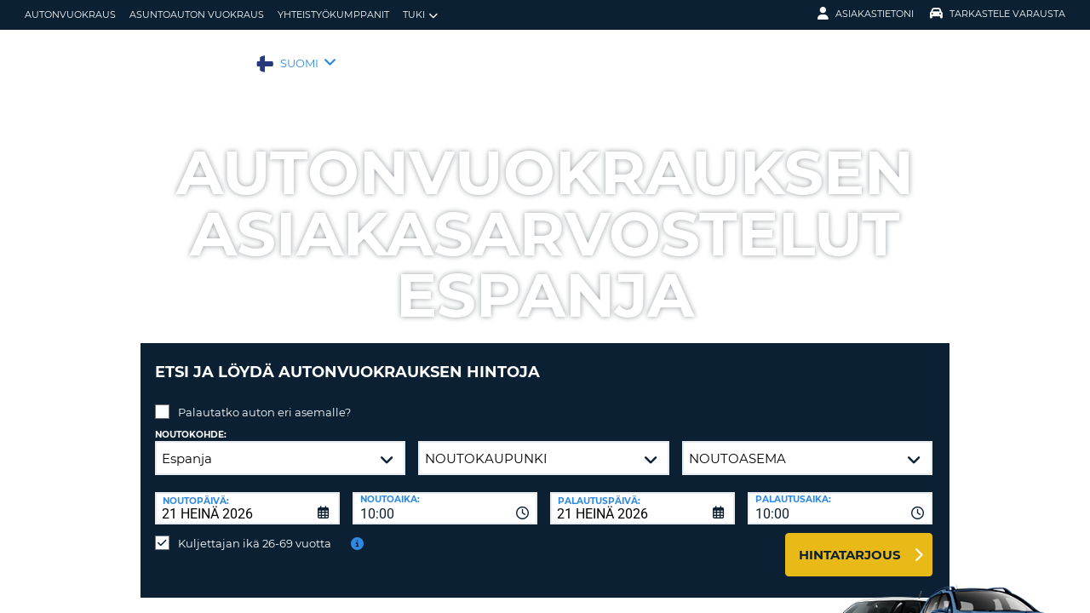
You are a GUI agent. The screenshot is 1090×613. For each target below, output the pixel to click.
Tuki (420, 15)
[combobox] (445, 495)
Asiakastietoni (866, 14)
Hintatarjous (850, 542)
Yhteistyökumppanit (333, 14)
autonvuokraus (70, 14)
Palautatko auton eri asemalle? (264, 399)
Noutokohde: (191, 421)
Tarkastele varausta (997, 14)
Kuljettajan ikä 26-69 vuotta (254, 530)
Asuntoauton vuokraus (196, 14)
